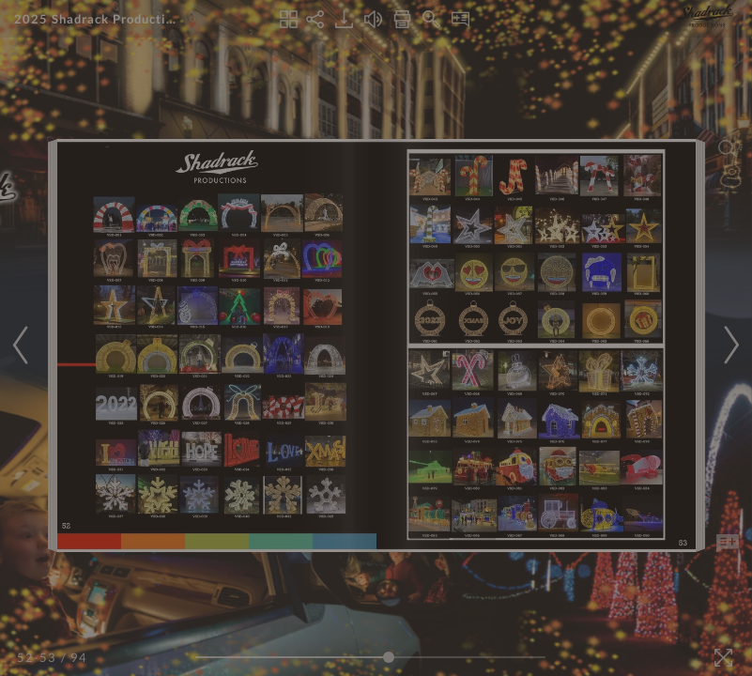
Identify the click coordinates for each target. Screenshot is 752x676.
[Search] (728, 148)
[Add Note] (728, 544)
